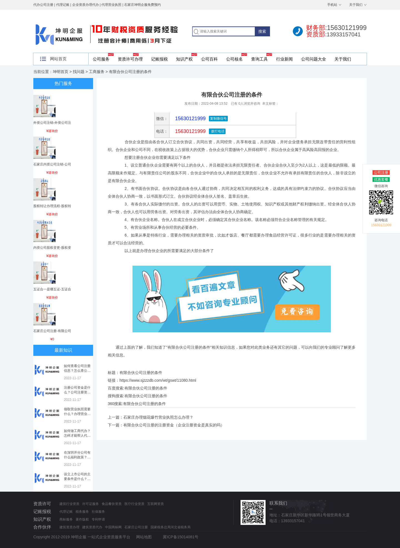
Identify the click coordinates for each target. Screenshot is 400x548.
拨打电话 (217, 131)
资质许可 (42, 503)
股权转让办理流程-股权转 (52, 206)
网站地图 (144, 537)
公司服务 (101, 59)
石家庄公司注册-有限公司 (52, 331)
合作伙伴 (42, 527)
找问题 (78, 71)
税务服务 (82, 512)
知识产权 (184, 59)
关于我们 (355, 5)
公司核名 (234, 59)
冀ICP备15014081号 (180, 537)
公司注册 (381, 172)
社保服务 (98, 512)
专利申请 (98, 519)
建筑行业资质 (69, 504)
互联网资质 (155, 504)
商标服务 (66, 519)
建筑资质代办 (92, 527)
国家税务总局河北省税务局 (171, 527)
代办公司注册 (43, 5)
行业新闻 (284, 59)
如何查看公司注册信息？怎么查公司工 (77, 370)
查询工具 (259, 59)
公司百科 (209, 59)
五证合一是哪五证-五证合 (52, 289)
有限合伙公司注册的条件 (145, 388)
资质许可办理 (130, 59)
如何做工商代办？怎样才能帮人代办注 (77, 435)
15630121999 (190, 131)
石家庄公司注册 (136, 527)
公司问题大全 (313, 59)
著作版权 (82, 519)
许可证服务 (90, 504)
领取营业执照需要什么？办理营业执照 (77, 414)
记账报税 (159, 59)
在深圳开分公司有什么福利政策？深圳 (77, 457)
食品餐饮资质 (112, 504)
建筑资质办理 (69, 527)
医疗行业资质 (134, 504)
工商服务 (96, 71)
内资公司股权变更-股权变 (52, 248)
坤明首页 (60, 71)
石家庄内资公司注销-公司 (52, 164)
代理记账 (66, 512)
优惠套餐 (381, 179)
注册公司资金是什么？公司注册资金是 (77, 392)
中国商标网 (113, 527)
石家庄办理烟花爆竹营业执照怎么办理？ (158, 417)
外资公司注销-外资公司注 (52, 123)
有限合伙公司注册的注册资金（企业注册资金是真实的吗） (173, 425)
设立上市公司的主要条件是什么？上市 (77, 479)
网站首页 (58, 58)
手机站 (332, 5)
